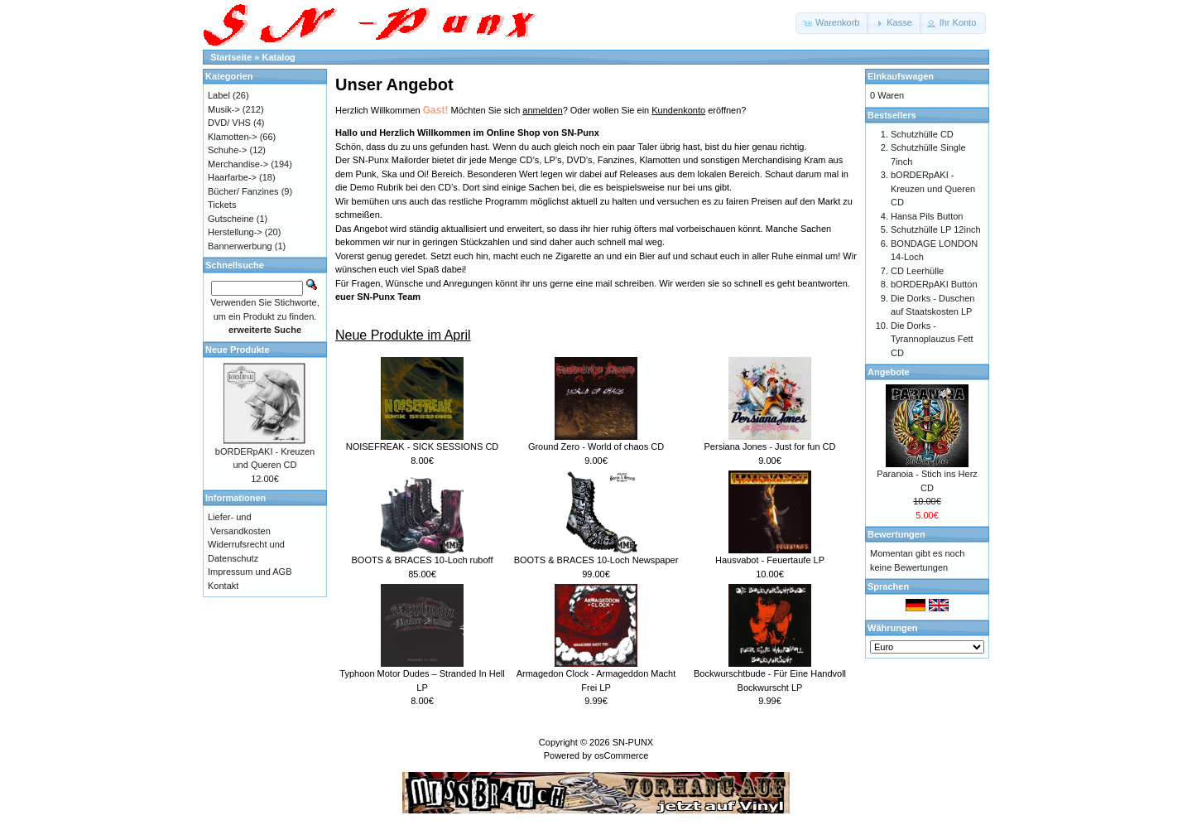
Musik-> (224, 109)
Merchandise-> (238, 164)
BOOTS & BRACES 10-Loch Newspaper (596, 560)
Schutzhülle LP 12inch (936, 229)
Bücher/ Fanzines (243, 191)
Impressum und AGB (250, 572)
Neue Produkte (237, 350)
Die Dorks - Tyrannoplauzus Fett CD (932, 339)
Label (219, 95)
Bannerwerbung (240, 246)
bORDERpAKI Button (934, 284)
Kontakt (223, 586)
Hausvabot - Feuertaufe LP (769, 560)
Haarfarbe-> (232, 177)
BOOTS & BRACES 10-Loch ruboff (422, 560)
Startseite (231, 57)
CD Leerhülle (917, 271)
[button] (832, 23)
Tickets (222, 205)
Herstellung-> (235, 232)
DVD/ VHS (229, 123)
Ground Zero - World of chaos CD (596, 446)
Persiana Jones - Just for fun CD (770, 446)
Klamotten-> (232, 137)
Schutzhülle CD (922, 134)
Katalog (279, 57)
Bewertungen (896, 534)
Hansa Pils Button (927, 216)
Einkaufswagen (901, 76)
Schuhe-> (227, 150)
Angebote (889, 372)
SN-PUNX (633, 742)
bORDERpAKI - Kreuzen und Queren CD (933, 188)
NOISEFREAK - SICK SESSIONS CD (422, 446)
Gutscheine (231, 219)
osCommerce (621, 755)
